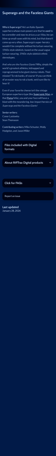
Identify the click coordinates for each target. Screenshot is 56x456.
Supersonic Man (42, 94)
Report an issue (12, 196)
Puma (10, 98)
